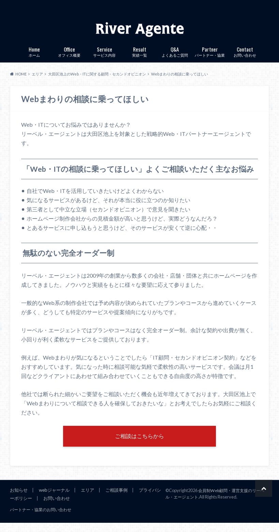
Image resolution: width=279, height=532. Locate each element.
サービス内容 (104, 59)
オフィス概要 (69, 59)
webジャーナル (54, 499)
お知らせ (19, 499)
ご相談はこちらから (139, 444)
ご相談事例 (116, 499)
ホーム (34, 59)
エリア (87, 499)
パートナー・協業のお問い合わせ (35, 519)
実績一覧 (139, 59)
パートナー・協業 (209, 59)
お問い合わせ (245, 59)
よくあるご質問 (174, 59)
